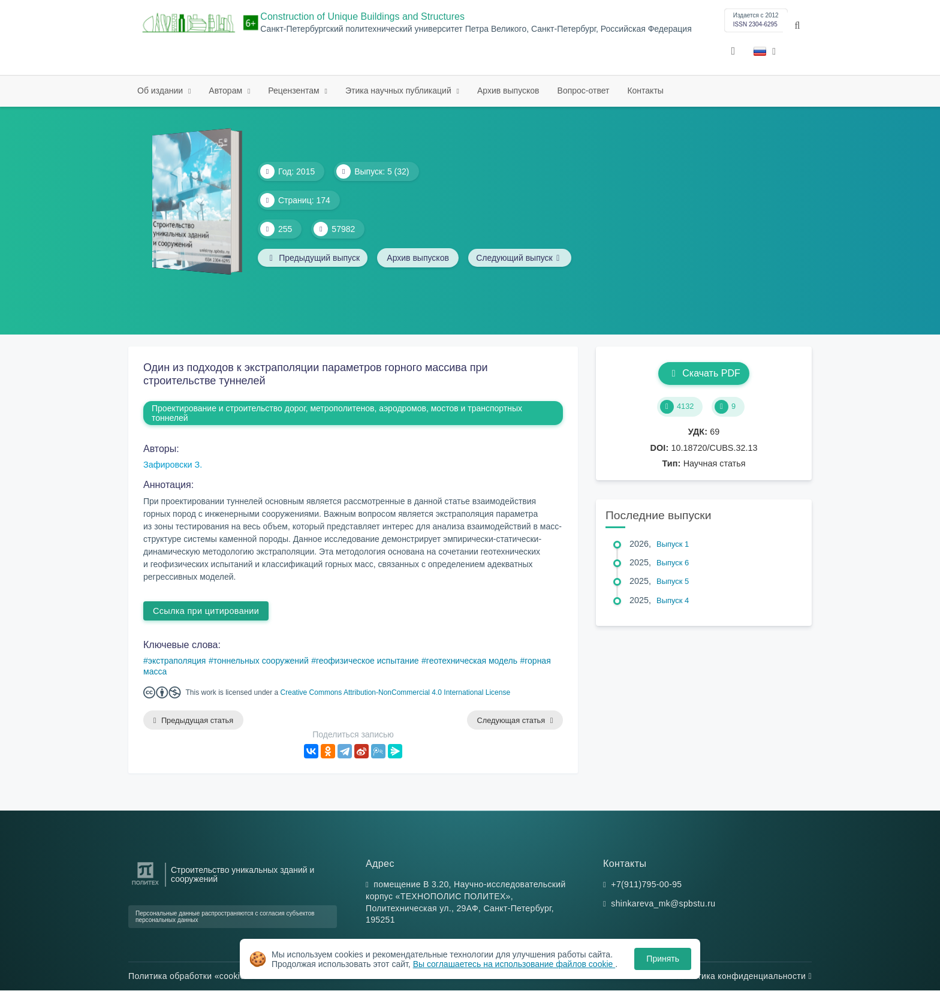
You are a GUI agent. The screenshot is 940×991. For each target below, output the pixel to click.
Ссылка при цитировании (206, 611)
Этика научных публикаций (399, 90)
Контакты (645, 90)
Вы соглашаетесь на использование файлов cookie (514, 964)
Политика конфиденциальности (744, 976)
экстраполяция (177, 660)
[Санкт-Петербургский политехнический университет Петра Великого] (145, 886)
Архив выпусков (508, 90)
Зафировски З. (172, 464)
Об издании (161, 90)
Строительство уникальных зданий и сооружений (242, 874)
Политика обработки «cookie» (191, 976)
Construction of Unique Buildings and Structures (362, 16)
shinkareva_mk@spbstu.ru (663, 904)
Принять (662, 958)
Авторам (227, 90)
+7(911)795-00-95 (646, 885)
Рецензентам (294, 90)
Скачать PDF (703, 373)
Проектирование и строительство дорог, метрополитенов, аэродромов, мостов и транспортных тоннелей (337, 413)
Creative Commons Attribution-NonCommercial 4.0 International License (396, 692)
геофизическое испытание (367, 660)
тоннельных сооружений (261, 660)
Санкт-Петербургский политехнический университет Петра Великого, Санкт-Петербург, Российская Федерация (475, 29)
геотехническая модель (471, 660)
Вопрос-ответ (584, 90)
